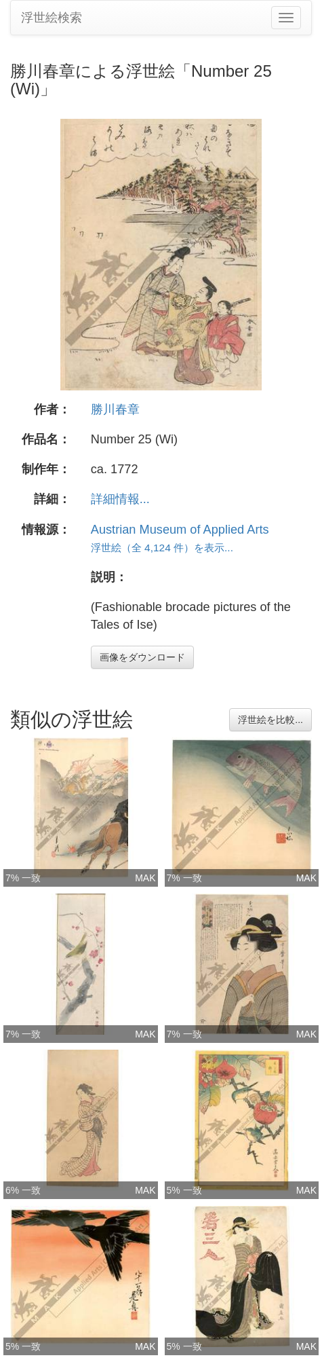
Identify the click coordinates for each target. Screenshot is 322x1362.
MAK (145, 877)
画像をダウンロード (142, 657)
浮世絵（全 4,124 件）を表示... (162, 547)
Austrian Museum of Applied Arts (180, 529)
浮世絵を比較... (270, 719)
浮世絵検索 (51, 17)
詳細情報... (120, 499)
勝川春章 (115, 409)
